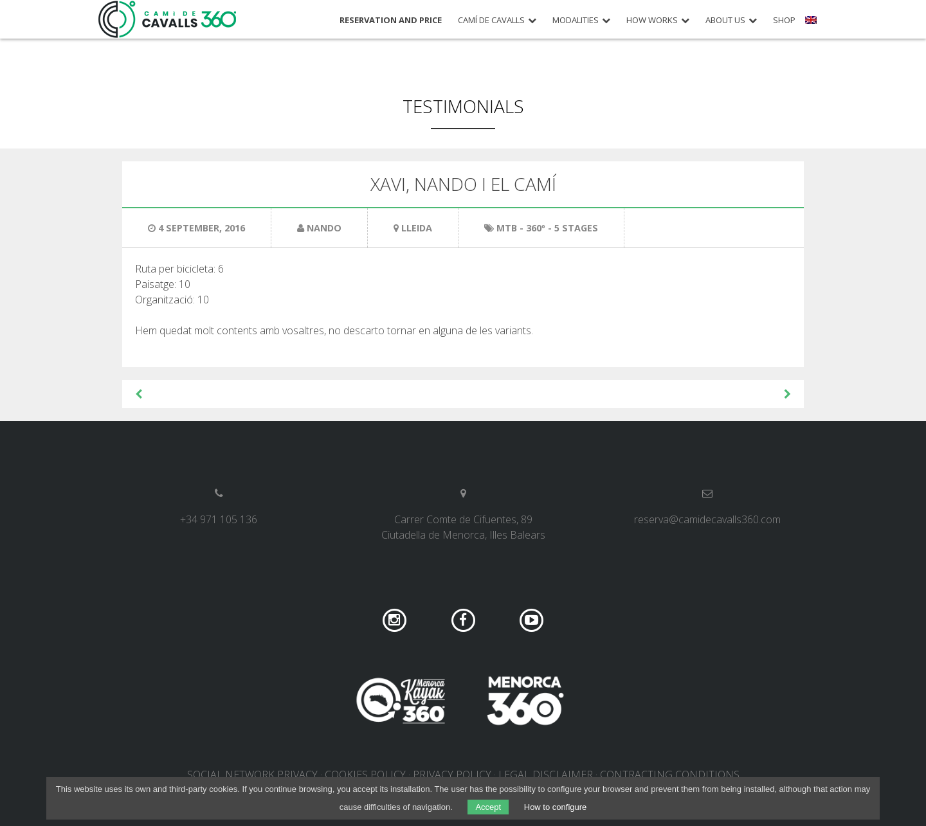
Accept (488, 807)
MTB (506, 228)
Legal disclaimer (545, 775)
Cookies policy (365, 775)
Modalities (575, 20)
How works (652, 20)
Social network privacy (252, 775)
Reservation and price (391, 20)
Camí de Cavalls (491, 20)
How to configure (555, 807)
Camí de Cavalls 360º (167, 19)
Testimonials (463, 106)
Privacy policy (452, 775)
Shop (784, 20)
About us (725, 20)
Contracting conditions (670, 775)
